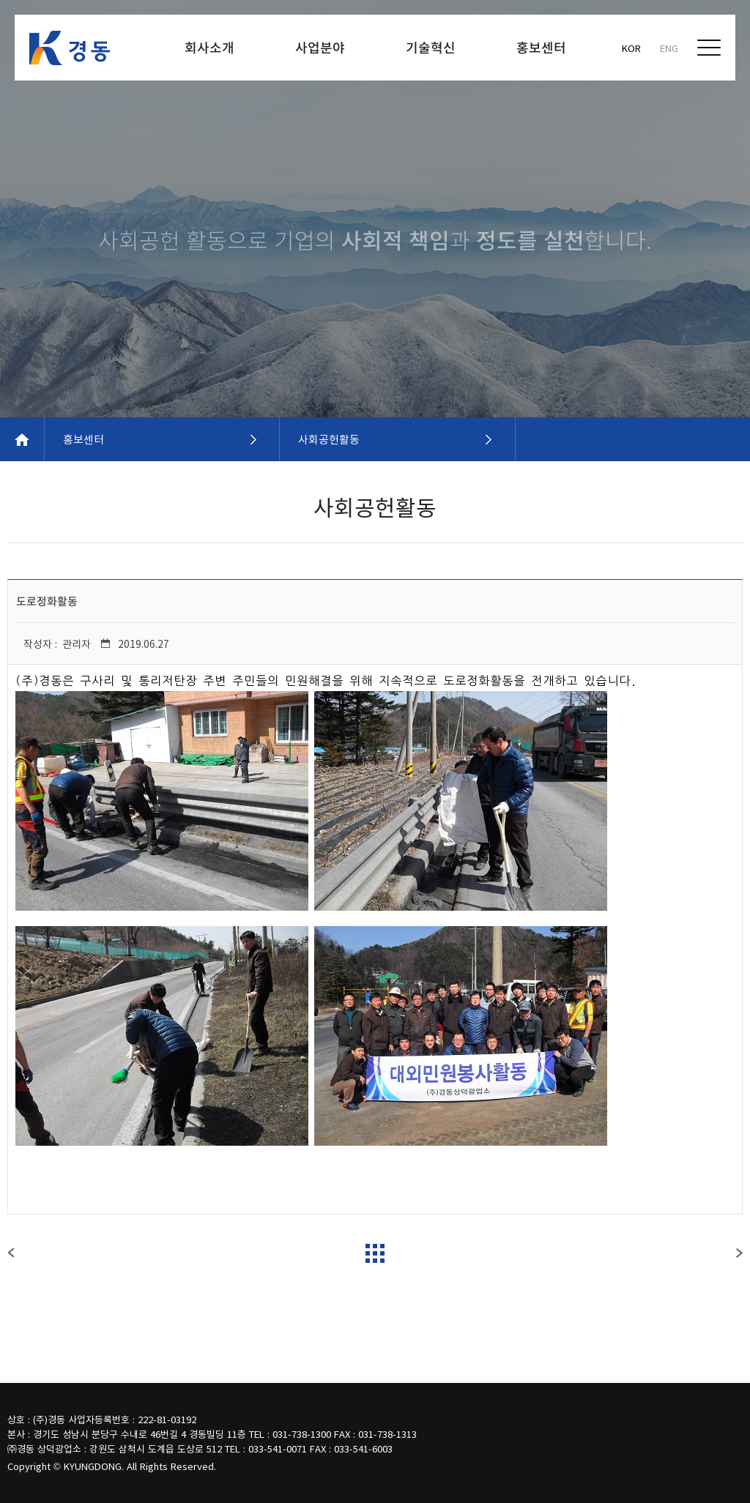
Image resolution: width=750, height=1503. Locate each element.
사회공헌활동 (329, 439)
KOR (631, 48)
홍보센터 (83, 439)
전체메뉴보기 (709, 47)
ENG (669, 48)
